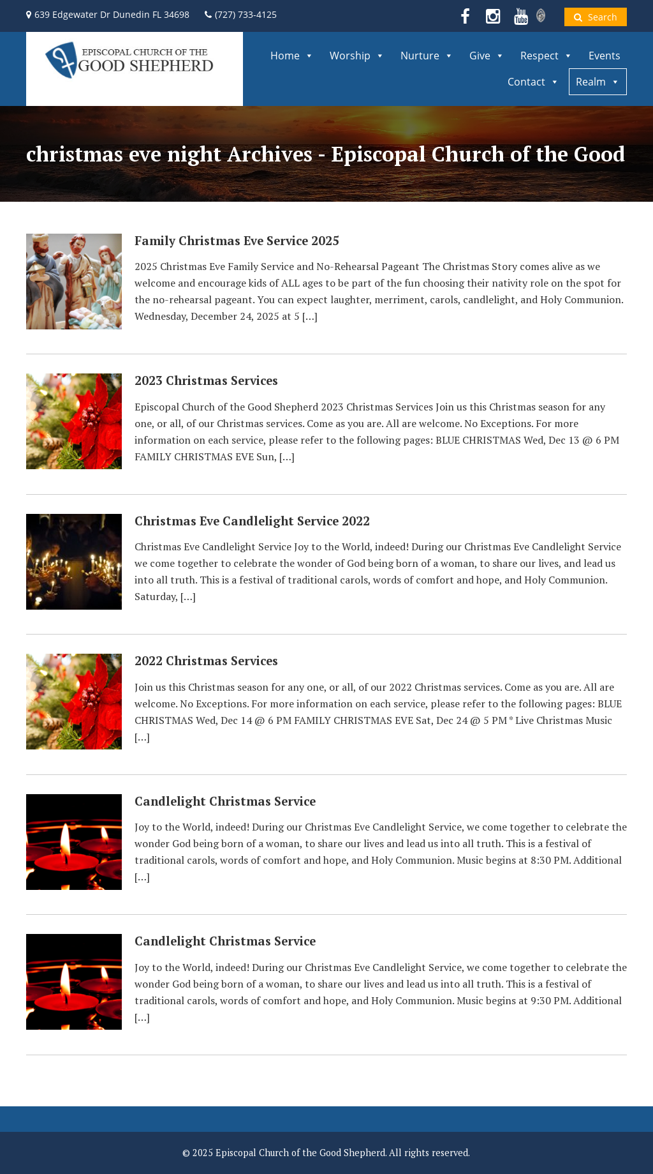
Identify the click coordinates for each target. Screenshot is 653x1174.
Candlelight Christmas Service (225, 801)
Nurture (426, 55)
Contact (533, 81)
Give (486, 55)
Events (604, 56)
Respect (546, 55)
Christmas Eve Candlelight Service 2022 (252, 521)
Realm (598, 81)
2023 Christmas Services (206, 380)
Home (292, 55)
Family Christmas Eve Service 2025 (237, 240)
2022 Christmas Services (206, 660)
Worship (357, 55)
